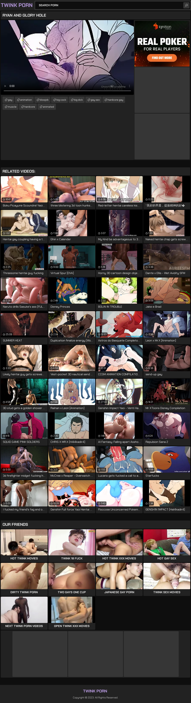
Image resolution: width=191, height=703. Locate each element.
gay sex (95, 99)
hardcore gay (115, 99)
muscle (12, 106)
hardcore (29, 106)
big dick (78, 99)
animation (26, 99)
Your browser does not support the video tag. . (67, 57)
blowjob (44, 99)
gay (10, 99)
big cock (61, 99)
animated (48, 106)
